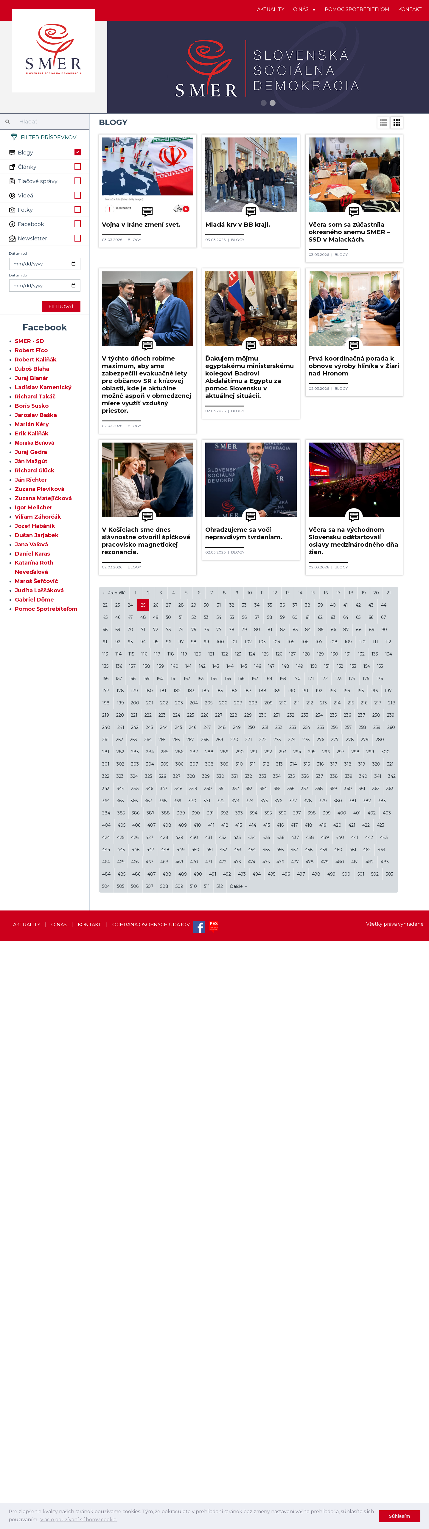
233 (304, 1303)
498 (316, 1462)
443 (384, 1425)
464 (106, 1450)
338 (334, 1364)
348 (179, 1376)
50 (168, 1205)
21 (389, 1181)
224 (176, 1303)
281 (105, 1340)
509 (179, 1474)
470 (194, 1450)
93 (130, 1230)
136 (119, 1254)
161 (174, 1266)
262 (119, 1327)
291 (254, 1340)
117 (157, 1242)
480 (339, 1450)
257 (348, 1315)
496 (286, 1462)
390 (196, 1401)
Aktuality (270, 9)
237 (361, 1303)
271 (248, 1327)
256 (334, 1315)
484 (106, 1462)
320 (376, 1352)
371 (206, 1389)
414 (252, 1413)
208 (253, 1291)
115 (131, 1242)
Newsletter (44, 238)
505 (120, 1474)
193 (332, 1278)
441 (354, 1425)
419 (323, 1413)
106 (304, 1230)
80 (257, 1217)
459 (323, 1437)
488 (167, 1462)
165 (228, 1266)
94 (143, 1230)
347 (163, 1376)
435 (266, 1425)
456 (280, 1437)
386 (135, 1401)
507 (149, 1474)
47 (130, 1205)
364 (106, 1389)
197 (388, 1278)
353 (249, 1376)
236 (347, 1303)
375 (264, 1389)
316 (320, 1352)
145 (243, 1254)
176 (379, 1266)
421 (352, 1413)
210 (283, 1291)
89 (371, 1217)
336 (305, 1364)
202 (164, 1291)
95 (155, 1230)
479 (325, 1450)
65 (358, 1205)
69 (117, 1217)
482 (370, 1450)
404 (106, 1413)
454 (252, 1437)
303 (135, 1352)
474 (251, 1450)
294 (297, 1340)
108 (334, 1230)
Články (44, 166)
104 (276, 1230)
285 (164, 1340)
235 (333, 1303)
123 (238, 1242)
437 (295, 1425)
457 (294, 1437)
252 (278, 1315)
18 (351, 1181)
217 (377, 1291)
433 (237, 1425)
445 (121, 1437)
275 (306, 1327)
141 (188, 1254)
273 (277, 1327)
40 (333, 1193)
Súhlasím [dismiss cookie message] (399, 1516)
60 (295, 1205)
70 (130, 1217)
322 (105, 1364)
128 (306, 1242)
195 (360, 1278)
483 (385, 1450)
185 (219, 1278)
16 (326, 1181)
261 (105, 1327)
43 (371, 1193)
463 (381, 1437)
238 (376, 1303)
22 (105, 1193)
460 (338, 1437)
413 (238, 1413)
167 (254, 1266)
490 (198, 1462)
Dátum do (18, 275)
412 (224, 1413)
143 (215, 1254)
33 (244, 1193)
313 (279, 1352)
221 (134, 1303)
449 (181, 1437)
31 (219, 1193)
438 (310, 1425)
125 (265, 1242)
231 (276, 1303)
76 (206, 1217)
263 (133, 1327)
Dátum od (18, 253)
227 (219, 1303)
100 (220, 1230)
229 (248, 1303)
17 (338, 1181)
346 (149, 1376)
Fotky (44, 209)
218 (391, 1291)
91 (105, 1230)
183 (191, 1278)
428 (164, 1425)
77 (219, 1217)
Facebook (44, 224)
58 (269, 1205)
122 (224, 1242)
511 (207, 1474)
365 (120, 1389)
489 (182, 1462)
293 (282, 1340)
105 (290, 1230)
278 (350, 1327)
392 (224, 1401)
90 (384, 1217)
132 (361, 1242)
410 (197, 1413)
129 (320, 1242)
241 (120, 1315)
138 (146, 1254)
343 (106, 1376)
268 (205, 1327)
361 (362, 1376)
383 (382, 1389)
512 (220, 1474)
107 (319, 1230)
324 (134, 1364)
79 (244, 1217)
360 (348, 1376)
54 (219, 1205)
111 (375, 1230)
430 (194, 1425)
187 (247, 1278)
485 (121, 1462)
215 (351, 1291)
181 (163, 1278)
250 (251, 1315)
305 (164, 1352)
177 (105, 1278)
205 (208, 1291)
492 (227, 1462)
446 (135, 1437)
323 (120, 1364)
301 (105, 1352)
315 (307, 1352)
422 (366, 1413)
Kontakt (410, 9)
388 (165, 1401)
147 (271, 1254)
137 (132, 1254)
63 (333, 1205)
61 (308, 1205)
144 (230, 1254)
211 (297, 1291)
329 (206, 1364)
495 (271, 1462)
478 (310, 1450)
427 (149, 1425)
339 (348, 1364)
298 (356, 1340)
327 (177, 1364)
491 (212, 1462)
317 (333, 1352)
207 (238, 1291)
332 (248, 1364)
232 (290, 1303)
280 (380, 1327)
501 (361, 1462)
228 (233, 1303)
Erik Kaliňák (32, 433)
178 (120, 1278)
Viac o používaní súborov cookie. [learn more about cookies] (78, 1519)
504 (106, 1474)
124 (251, 1242)
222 (148, 1303)
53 (206, 1205)
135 (105, 1254)
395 (268, 1401)
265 (161, 1327)
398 (312, 1401)
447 (150, 1437)
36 (282, 1193)
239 (390, 1303)
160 (160, 1266)
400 (342, 1401)
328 (191, 1364)
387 (151, 1401)
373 (235, 1389)
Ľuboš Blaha (32, 369)
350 (208, 1376)
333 (262, 1364)
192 (318, 1278)
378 (308, 1389)
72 (155, 1217)
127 (292, 1242)
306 (179, 1352)
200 (135, 1291)
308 (209, 1352)
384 (106, 1401)
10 (249, 1181)
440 (340, 1425)
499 (331, 1462)
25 (143, 1193)
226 (204, 1303)
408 (167, 1413)
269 (219, 1327)
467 (149, 1450)
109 (348, 1230)
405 (121, 1413)
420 (337, 1413)
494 (257, 1462)
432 (222, 1425)
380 (338, 1389)
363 (390, 1376)
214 (337, 1291)
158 (132, 1266)
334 (277, 1364)
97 (181, 1230)
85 (320, 1217)
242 (135, 1315)
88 (359, 1217)
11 (262, 1181)
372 (221, 1389)
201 (149, 1291)
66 (371, 1205)
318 (348, 1352)
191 (305, 1278)
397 (297, 1401)
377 (293, 1389)
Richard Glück (35, 470)
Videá (44, 195)
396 (282, 1401)
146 (257, 1254)
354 (263, 1376)
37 (295, 1193)
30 (206, 1193)
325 (148, 1364)
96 (168, 1230)
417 (294, 1413)
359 (333, 1376)
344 (121, 1376)
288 (209, 1340)
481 (355, 1450)
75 (193, 1217)
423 (380, 1413)
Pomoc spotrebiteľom (357, 9)
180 (149, 1278)
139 (160, 1254)
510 (193, 1474)
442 (369, 1425)
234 (319, 1303)
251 (265, 1315)
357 (304, 1376)
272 (263, 1327)
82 (282, 1217)
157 (119, 1266)
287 (194, 1340)
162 (187, 1266)
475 (266, 1450)
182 (177, 1278)
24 (130, 1193)
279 (365, 1327)
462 (367, 1437)
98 (194, 1230)
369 (177, 1389)
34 (256, 1193)
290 (240, 1340)
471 (208, 1450)
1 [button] (264, 103)
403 (387, 1401)
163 (200, 1266)
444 (106, 1437)
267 (190, 1327)
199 (120, 1291)
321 (390, 1352)
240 (106, 1315)
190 (291, 1278)
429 (179, 1425)
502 (375, 1462)
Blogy (44, 152)
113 (105, 1242)
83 (295, 1217)
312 (266, 1352)
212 (310, 1291)
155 (380, 1254)
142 (202, 1254)
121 (211, 1242)
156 (105, 1266)
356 (290, 1376)
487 (151, 1462)
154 (366, 1254)
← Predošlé (114, 1181)
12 (275, 1181)
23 (117, 1193)
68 (105, 1217)
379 (323, 1389)
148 (285, 1254)
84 (308, 1217)
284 (150, 1340)
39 (320, 1193)
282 (120, 1340)
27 (168, 1193)
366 (134, 1389)
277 (335, 1327)
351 (222, 1376)
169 (282, 1266)
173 (338, 1266)
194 (346, 1278)
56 (244, 1205)
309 (224, 1352)
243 (149, 1315)
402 (372, 1401)
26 (155, 1193)
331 (234, 1364)
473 (237, 1450)
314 (293, 1352)
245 (178, 1315)
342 (392, 1364)
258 (362, 1315)
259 (376, 1315)
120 (197, 1242)
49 (155, 1205)
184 (205, 1278)
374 (250, 1389)
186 (233, 1278)
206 (223, 1291)
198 (106, 1291)
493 (242, 1462)
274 (292, 1327)
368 (163, 1389)
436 (280, 1425)
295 (311, 1340)
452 (223, 1437)
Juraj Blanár (31, 378)
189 (277, 1278)
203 (179, 1291)
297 (340, 1340)
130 (334, 1242)
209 (269, 1291)
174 (352, 1266)
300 (385, 1340)
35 (270, 1193)
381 (352, 1389)
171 (311, 1266)
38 (307, 1193)
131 (348, 1242)
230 (263, 1303)
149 (299, 1254)
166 (241, 1266)
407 (151, 1413)
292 (268, 1340)
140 (174, 1254)
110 (362, 1230)
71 (143, 1217)
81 (270, 1217)
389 (181, 1401)
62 (320, 1205)
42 (358, 1193)
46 (117, 1205)
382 (367, 1389)
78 (231, 1217)
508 (164, 1474)
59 (282, 1205)
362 (376, 1376)
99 (206, 1230)
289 (224, 1340)
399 (327, 1401)
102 (248, 1230)
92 (117, 1230)
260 (391, 1315)
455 (266, 1437)
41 (345, 1193)
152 (340, 1254)
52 (194, 1205)
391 (210, 1401)
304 (150, 1352)
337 (319, 1364)
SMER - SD (29, 341)
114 (118, 1242)
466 (135, 1450)
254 (306, 1315)
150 (313, 1254)
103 (262, 1230)
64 (345, 1205)
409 (182, 1413)
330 (220, 1364)
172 (324, 1266)
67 (383, 1205)
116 (144, 1242)
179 (134, 1278)
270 (234, 1327)
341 (377, 1364)
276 (320, 1327)
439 (325, 1425)
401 (357, 1401)
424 (106, 1425)
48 (143, 1205)
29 (193, 1193)
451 (209, 1437)
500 (346, 1462)
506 (135, 1474)
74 (181, 1217)
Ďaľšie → (239, 1474)
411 (211, 1413)
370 (192, 1389)
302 (120, 1352)
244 (164, 1315)
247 (207, 1315)
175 (366, 1266)
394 (253, 1401)
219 (105, 1303)
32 (231, 1193)
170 (297, 1266)
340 (363, 1364)
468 (164, 1450)
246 (192, 1315)
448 (165, 1437)
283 (135, 1340)
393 (239, 1401)
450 (195, 1437)
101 (234, 1230)
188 (262, 1278)
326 (162, 1364)
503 (389, 1462)
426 (135, 1425)
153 (353, 1254)
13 (287, 1181)
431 (208, 1425)
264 (148, 1327)
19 (363, 1181)
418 (308, 1413)
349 (193, 1376)
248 (222, 1315)
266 (176, 1327)
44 (383, 1193)
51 (181, 1205)
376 (278, 1389)
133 (375, 1242)
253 (292, 1315)
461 (352, 1437)
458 (309, 1437)
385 (121, 1401)
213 (323, 1291)
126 (279, 1242)
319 (361, 1352)
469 (179, 1450)
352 (235, 1376)
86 (333, 1217)
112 (388, 1230)
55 (232, 1205)
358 (319, 1376)
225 (190, 1303)
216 (364, 1291)
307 (194, 1352)
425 (120, 1425)
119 (184, 1242)
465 (120, 1450)
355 (277, 1376)
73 (168, 1217)
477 (295, 1450)
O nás (304, 9)
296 (326, 1340)
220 (120, 1303)
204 (194, 1291)
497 (301, 1462)
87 (346, 1217)
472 (222, 1450)
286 (179, 1340)
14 (300, 1181)
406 (136, 1413)
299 (370, 1340)
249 (237, 1315)
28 (181, 1193)
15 (313, 1181)
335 (291, 1364)
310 (239, 1352)
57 (257, 1205)
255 (320, 1315)
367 (148, 1389)
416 (280, 1413)
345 (135, 1376)
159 (146, 1266)
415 (266, 1413)
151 (327, 1254)
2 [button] (273, 103)
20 (376, 1181)
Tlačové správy (44, 181)
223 (162, 1303)
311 (253, 1352)
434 (252, 1425)
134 (388, 1242)
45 (105, 1205)
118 (170, 1242)
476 (280, 1450)
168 (268, 1266)
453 (237, 1437)
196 (374, 1278)
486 (136, 1462)
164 (214, 1266)
